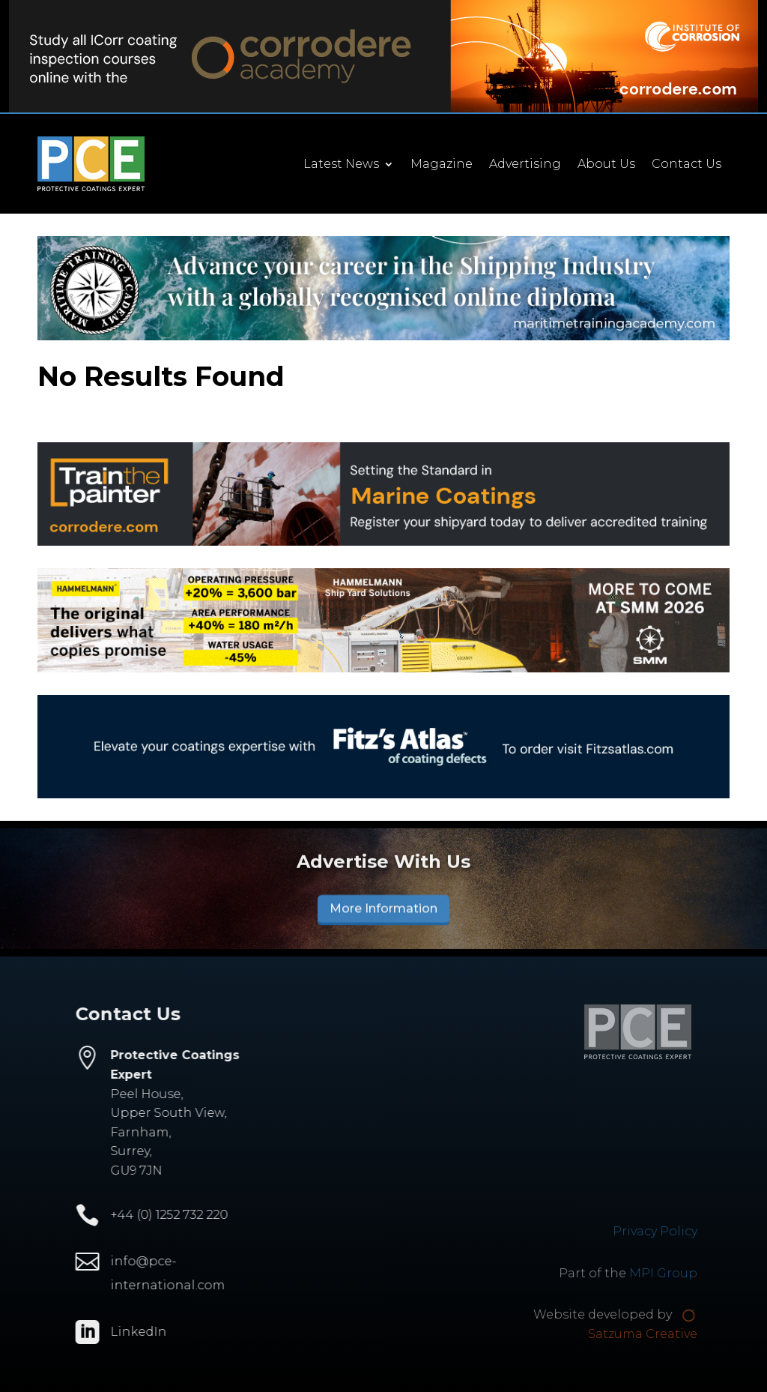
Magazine (446, 165)
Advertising (530, 165)
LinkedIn (123, 1332)
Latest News (346, 165)
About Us (611, 165)
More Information (383, 913)
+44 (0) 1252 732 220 (154, 1215)
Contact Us (691, 165)
